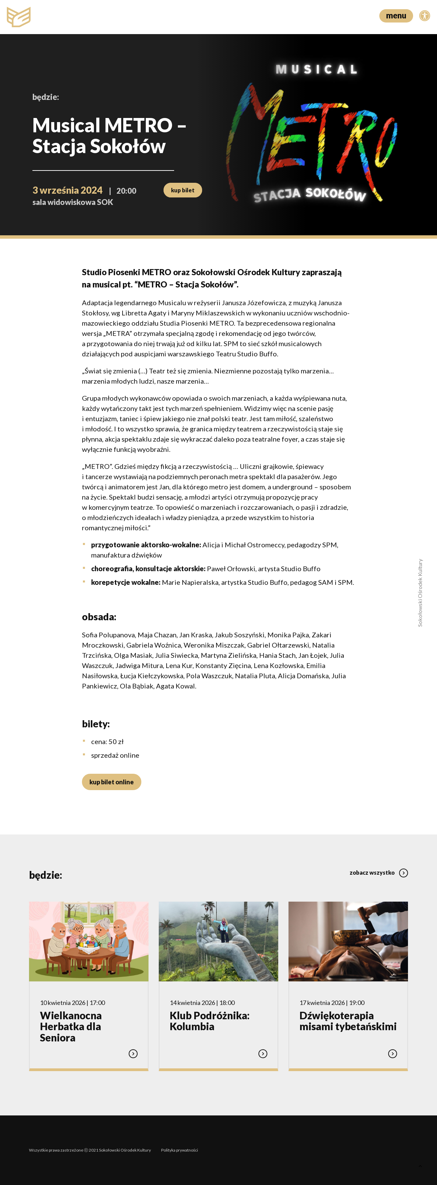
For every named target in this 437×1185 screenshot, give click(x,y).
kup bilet (183, 190)
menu (396, 15)
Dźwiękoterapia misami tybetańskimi (348, 1021)
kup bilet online (111, 782)
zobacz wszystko (379, 872)
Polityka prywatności (179, 1150)
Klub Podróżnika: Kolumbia (210, 1021)
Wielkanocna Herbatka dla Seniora (71, 1026)
